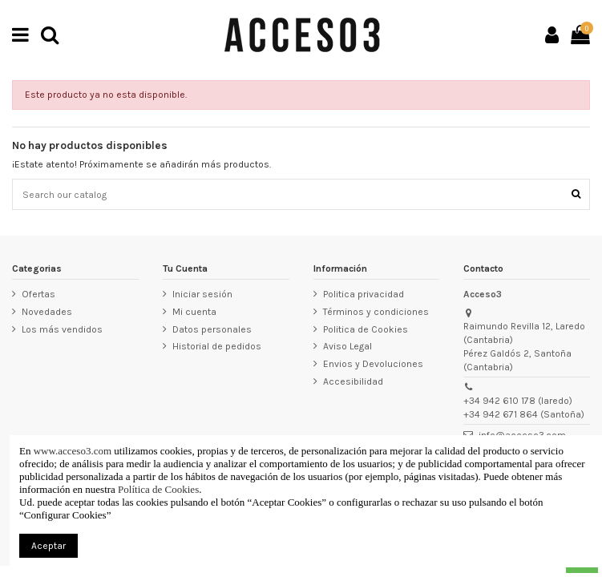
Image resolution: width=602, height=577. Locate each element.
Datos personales (212, 329)
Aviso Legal (347, 346)
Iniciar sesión (202, 294)
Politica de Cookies (365, 329)
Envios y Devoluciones (373, 363)
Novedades (47, 311)
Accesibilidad (353, 381)
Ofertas (38, 294)
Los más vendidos (62, 329)
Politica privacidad (363, 294)
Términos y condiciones (376, 311)
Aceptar (48, 545)
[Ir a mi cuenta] (552, 35)
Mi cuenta (194, 311)
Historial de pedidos (216, 346)
